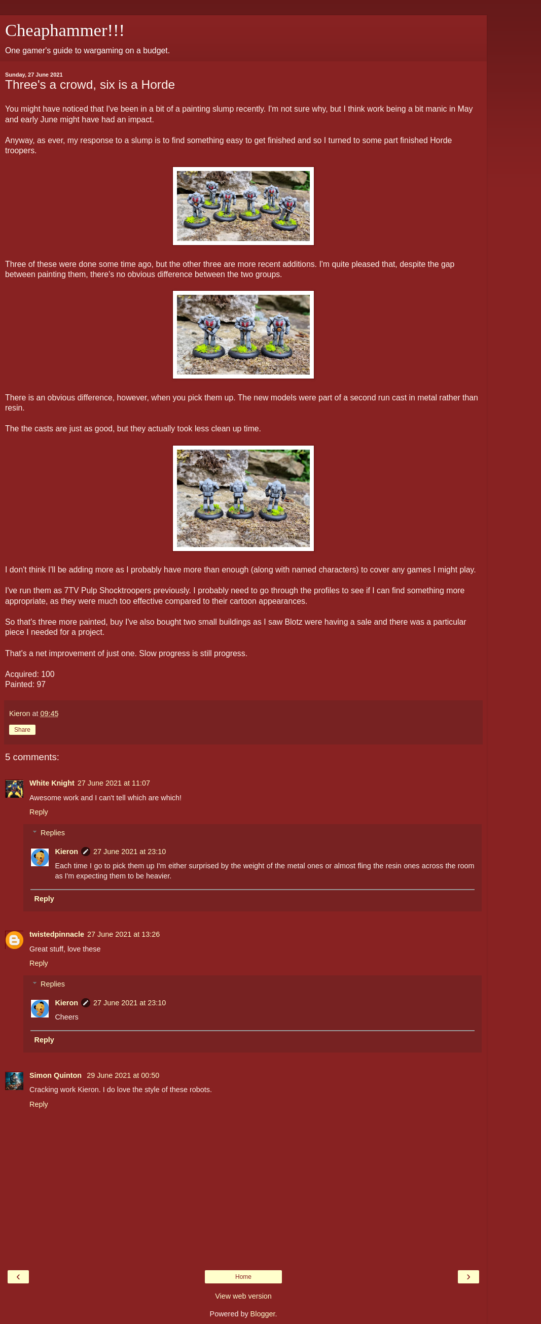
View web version (243, 1296)
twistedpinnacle (56, 934)
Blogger (262, 1314)
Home (243, 1276)
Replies (53, 833)
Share (22, 729)
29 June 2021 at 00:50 (123, 1075)
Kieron (66, 851)
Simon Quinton (56, 1075)
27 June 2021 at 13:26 (123, 934)
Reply (38, 812)
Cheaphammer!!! (65, 30)
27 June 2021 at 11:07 (114, 783)
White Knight (52, 783)
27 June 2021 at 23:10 (129, 851)
